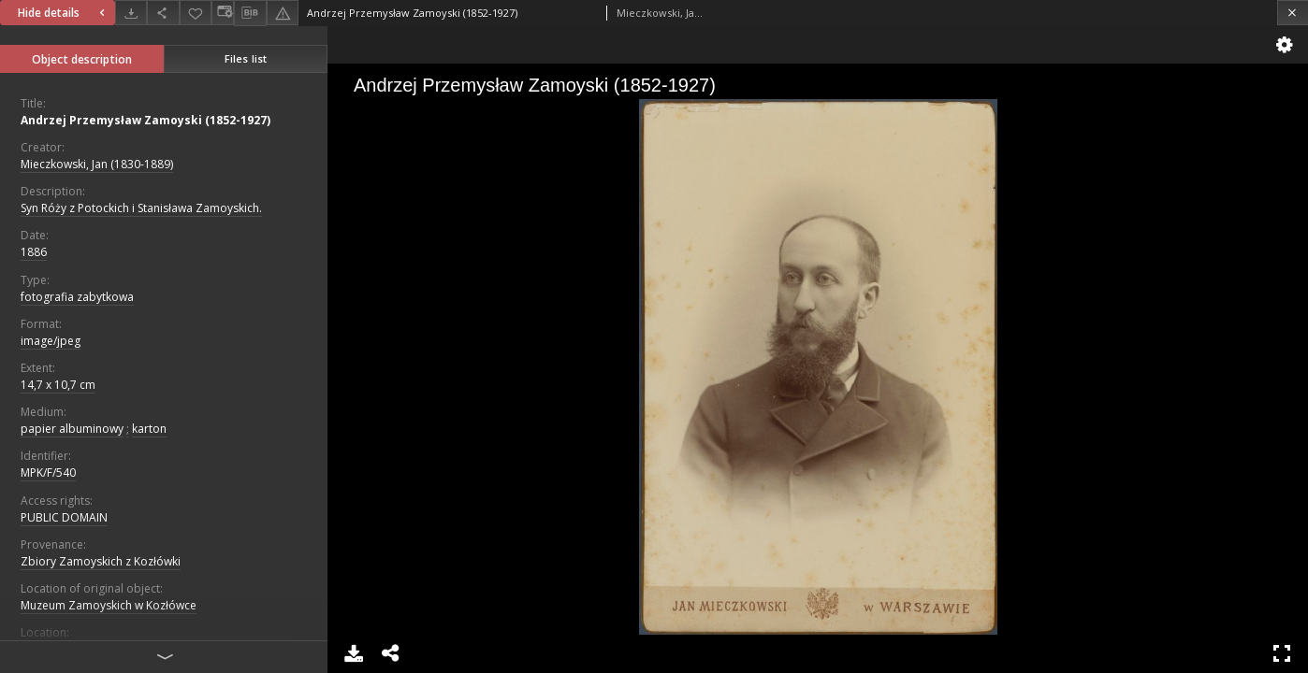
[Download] (131, 12)
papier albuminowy (72, 429)
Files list (246, 58)
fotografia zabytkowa (77, 297)
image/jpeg (50, 341)
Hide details (63, 13)
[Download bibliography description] (250, 13)
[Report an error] (282, 12)
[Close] (1292, 12)
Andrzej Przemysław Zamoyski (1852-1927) (145, 120)
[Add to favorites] (195, 12)
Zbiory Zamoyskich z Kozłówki (101, 561)
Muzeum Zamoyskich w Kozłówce (108, 605)
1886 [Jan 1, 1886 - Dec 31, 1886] (34, 252)
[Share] (163, 12)
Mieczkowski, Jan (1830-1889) (97, 164)
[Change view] (222, 12)
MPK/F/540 (48, 472)
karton (149, 429)
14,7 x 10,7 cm (58, 385)
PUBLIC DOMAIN (64, 517)
